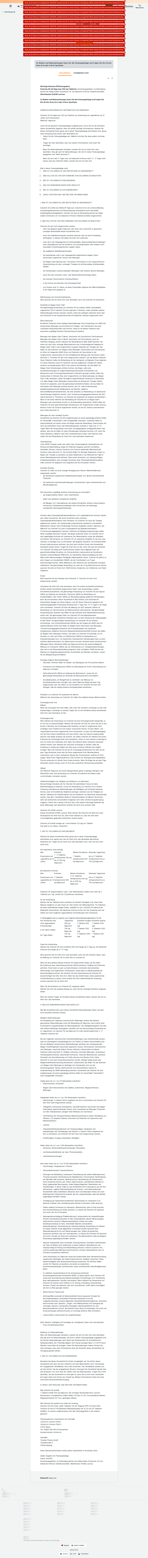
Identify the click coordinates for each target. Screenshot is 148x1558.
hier (58, 1540)
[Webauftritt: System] (64, 1554)
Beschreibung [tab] (64, 73)
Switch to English (77, 1545)
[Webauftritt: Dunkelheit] (83, 1554)
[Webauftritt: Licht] (73, 1554)
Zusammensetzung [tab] (81, 73)
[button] (128, 6)
